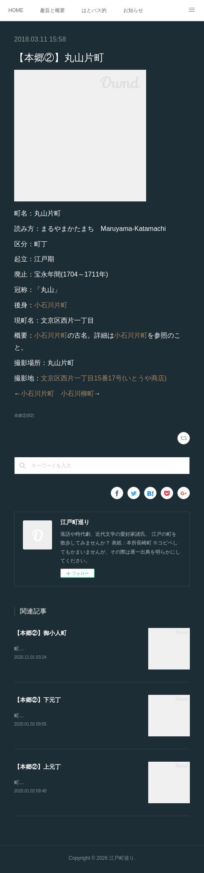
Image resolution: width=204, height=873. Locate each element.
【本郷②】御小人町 (40, 633)
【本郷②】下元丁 (37, 700)
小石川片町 (50, 305)
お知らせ (133, 10)
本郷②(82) (24, 415)
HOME (15, 10)
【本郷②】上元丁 (37, 768)
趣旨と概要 (52, 10)
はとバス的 (94, 10)
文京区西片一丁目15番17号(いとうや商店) (104, 378)
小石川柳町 (77, 393)
